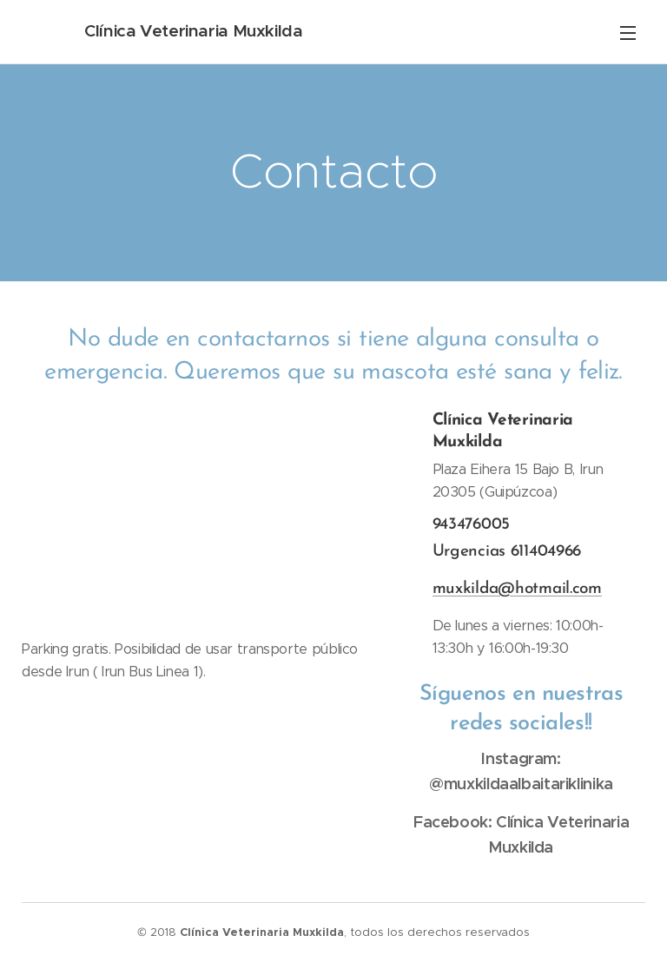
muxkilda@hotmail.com (516, 588)
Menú (628, 33)
